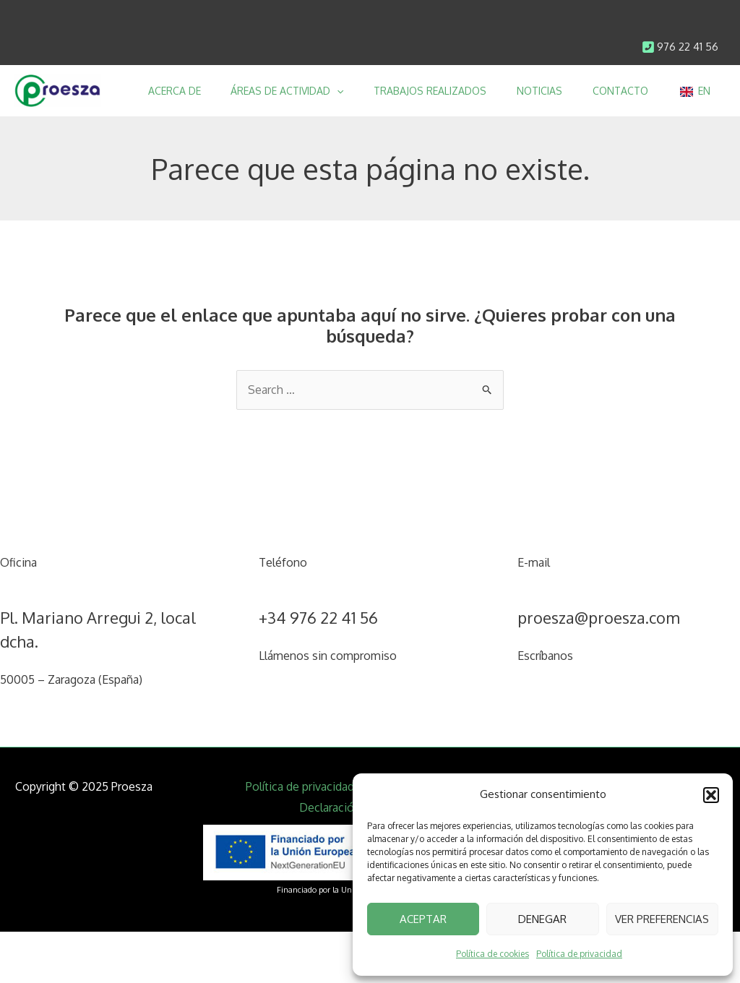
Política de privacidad (579, 953)
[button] (711, 795)
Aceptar (423, 919)
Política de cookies (492, 953)
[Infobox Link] (680, 47)
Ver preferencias (662, 919)
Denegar (542, 919)
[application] (328, 91)
